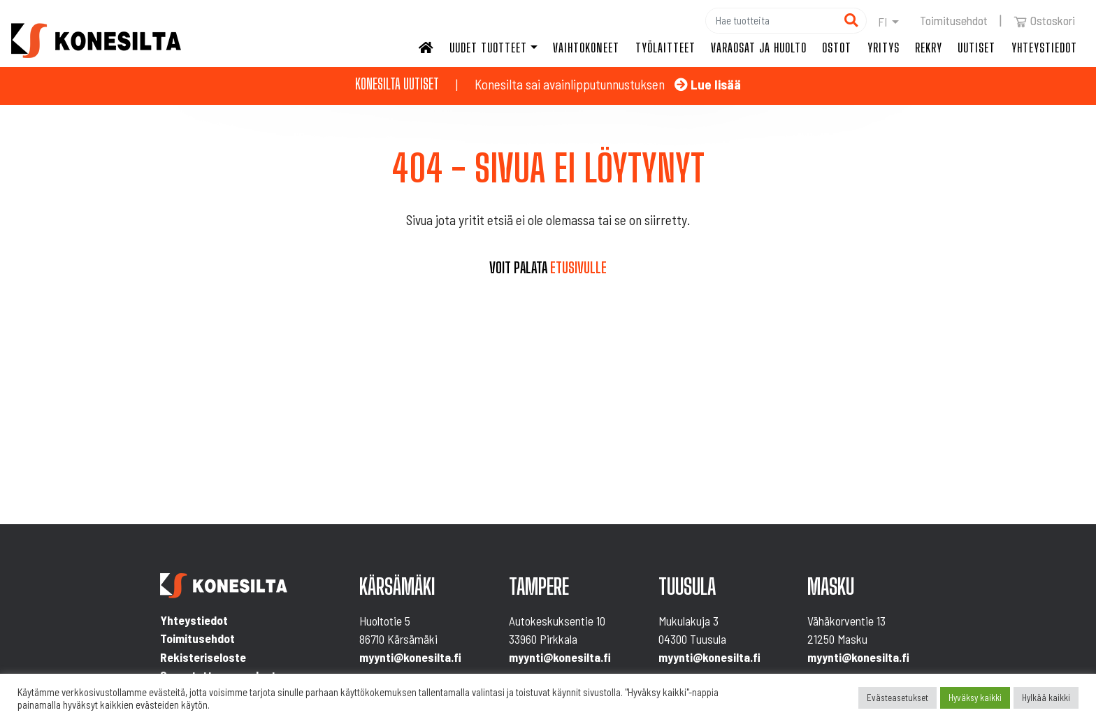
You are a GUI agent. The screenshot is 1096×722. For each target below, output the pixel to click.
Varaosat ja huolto (759, 47)
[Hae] (771, 20)
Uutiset (976, 47)
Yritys (883, 47)
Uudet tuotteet (488, 47)
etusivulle (578, 267)
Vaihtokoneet (586, 47)
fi (883, 21)
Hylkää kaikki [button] (1046, 697)
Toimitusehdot (954, 20)
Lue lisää (708, 84)
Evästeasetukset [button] (897, 697)
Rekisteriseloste (203, 657)
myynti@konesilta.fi (410, 657)
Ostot (836, 47)
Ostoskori (1044, 20)
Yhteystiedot (1044, 47)
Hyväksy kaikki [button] (975, 697)
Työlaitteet (665, 47)
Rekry (928, 47)
